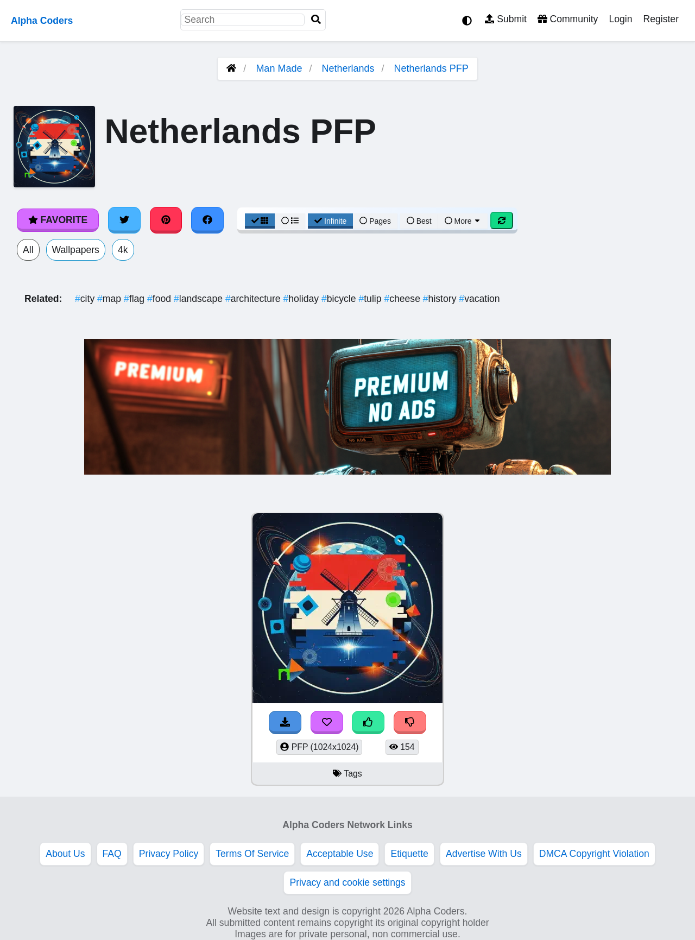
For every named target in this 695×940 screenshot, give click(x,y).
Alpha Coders (42, 20)
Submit (506, 19)
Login (620, 19)
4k (123, 249)
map (110, 298)
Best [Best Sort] (419, 221)
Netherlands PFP (431, 68)
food (160, 298)
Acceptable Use (339, 853)
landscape (199, 298)
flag (135, 298)
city (86, 298)
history (441, 298)
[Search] (316, 20)
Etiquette (409, 853)
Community (568, 19)
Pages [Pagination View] (375, 221)
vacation (479, 298)
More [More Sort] (463, 221)
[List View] (290, 221)
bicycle (339, 298)
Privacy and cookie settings (347, 882)
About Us (65, 853)
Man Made (279, 68)
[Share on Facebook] (207, 220)
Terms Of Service (252, 853)
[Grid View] (260, 221)
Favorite (57, 220)
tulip (371, 298)
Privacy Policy (169, 853)
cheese (403, 298)
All (28, 249)
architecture (254, 298)
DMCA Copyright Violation (594, 853)
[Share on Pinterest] (166, 220)
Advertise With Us (484, 853)
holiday (302, 298)
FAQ (112, 853)
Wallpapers (75, 249)
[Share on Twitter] (124, 220)
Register (661, 19)
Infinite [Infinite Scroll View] (330, 221)
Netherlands (347, 68)
